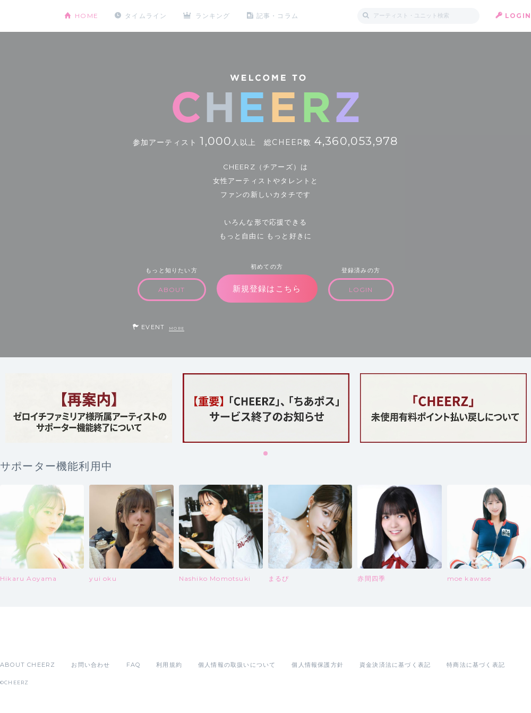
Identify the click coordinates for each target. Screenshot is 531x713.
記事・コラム (277, 16)
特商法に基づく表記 (476, 664)
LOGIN (518, 16)
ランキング (212, 16)
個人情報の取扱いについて (237, 664)
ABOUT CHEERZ (27, 664)
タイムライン (146, 16)
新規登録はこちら (267, 289)
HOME (86, 16)
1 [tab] (266, 454)
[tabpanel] (88, 408)
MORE (176, 328)
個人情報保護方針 (318, 664)
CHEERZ (24, 16)
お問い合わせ (90, 664)
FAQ (133, 664)
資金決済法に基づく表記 (395, 664)
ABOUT (171, 290)
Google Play (80, 641)
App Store (24, 641)
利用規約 (169, 664)
